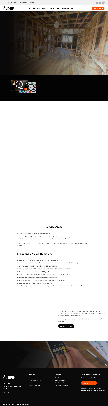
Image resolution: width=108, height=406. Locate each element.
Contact (73, 8)
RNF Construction (80, 313)
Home (29, 8)
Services (35, 8)
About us (53, 8)
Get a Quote (98, 8)
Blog (58, 8)
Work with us (66, 8)
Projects (44, 8)
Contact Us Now (66, 326)
